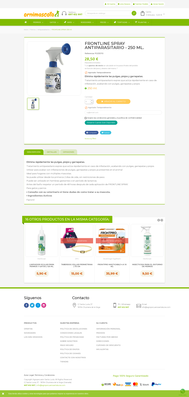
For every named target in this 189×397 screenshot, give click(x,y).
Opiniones (68, 152)
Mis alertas (102, 349)
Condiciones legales (71, 333)
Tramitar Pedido (140, 4)
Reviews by (90, 138)
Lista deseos (124, 4)
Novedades (30, 333)
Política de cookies (70, 353)
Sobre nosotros (69, 341)
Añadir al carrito (113, 101)
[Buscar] (111, 13)
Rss (38, 305)
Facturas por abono (107, 337)
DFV (77, 259)
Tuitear (106, 133)
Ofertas (28, 329)
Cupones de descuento (108, 345)
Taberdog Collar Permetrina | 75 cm (77, 266)
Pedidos (100, 333)
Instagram (43, 305)
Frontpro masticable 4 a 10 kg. (112, 266)
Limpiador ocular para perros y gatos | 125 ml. (41, 266)
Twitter (32, 305)
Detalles (52, 152)
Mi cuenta (110, 4)
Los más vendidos (33, 337)
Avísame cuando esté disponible (101, 123)
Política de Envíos (69, 349)
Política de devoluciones (73, 329)
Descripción (33, 152)
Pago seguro (67, 345)
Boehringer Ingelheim (112, 259)
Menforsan (41, 259)
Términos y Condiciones (45, 375)
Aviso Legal (29, 375)
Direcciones (102, 341)
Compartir (93, 133)
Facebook (26, 305)
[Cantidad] (88, 101)
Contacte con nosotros (73, 357)
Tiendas (64, 362)
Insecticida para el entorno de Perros (147, 266)
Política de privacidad (72, 337)
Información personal (108, 329)
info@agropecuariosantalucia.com (51, 385)
